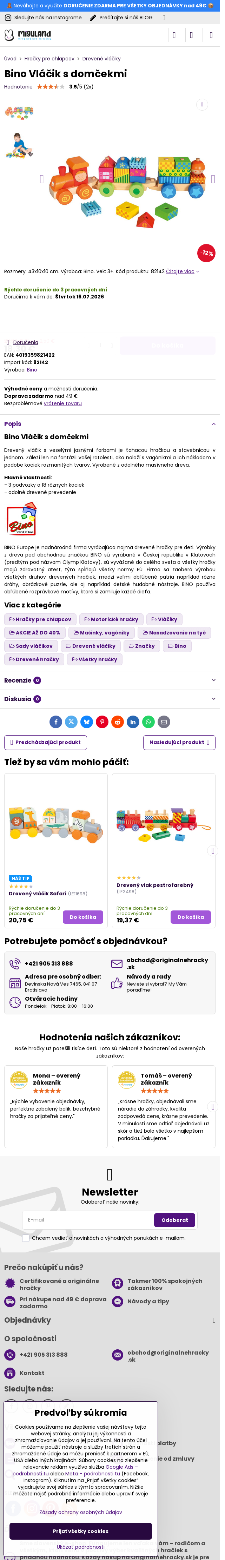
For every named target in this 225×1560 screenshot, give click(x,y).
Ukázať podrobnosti (81, 1547)
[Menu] (211, 35)
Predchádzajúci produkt (46, 742)
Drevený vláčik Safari (37, 893)
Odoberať (174, 1220)
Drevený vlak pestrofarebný (155, 885)
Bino (32, 369)
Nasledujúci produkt (180, 742)
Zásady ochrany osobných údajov (80, 1512)
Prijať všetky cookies (80, 1531)
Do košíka (168, 319)
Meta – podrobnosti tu (92, 1473)
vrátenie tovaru (63, 403)
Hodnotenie (18, 86)
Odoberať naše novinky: (110, 1201)
